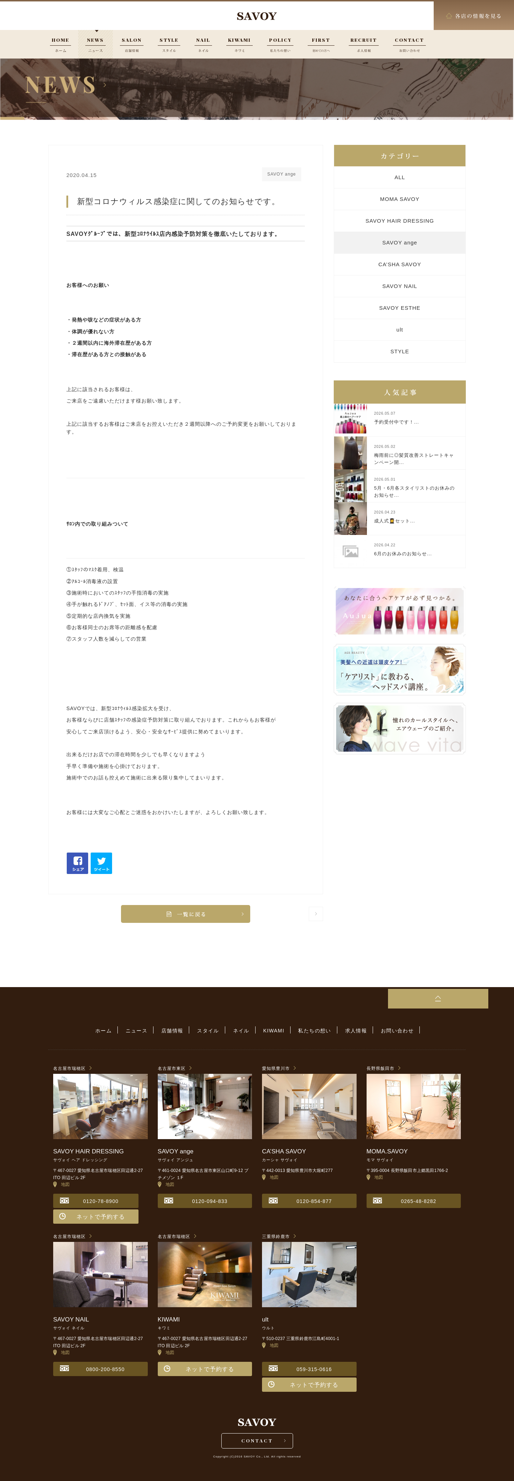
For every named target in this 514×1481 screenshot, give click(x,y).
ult (400, 330)
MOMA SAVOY (400, 199)
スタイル (210, 1030)
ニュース (143, 1030)
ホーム (112, 1030)
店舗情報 (177, 1030)
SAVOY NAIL (399, 286)
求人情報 (350, 1030)
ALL (399, 177)
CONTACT (257, 1441)
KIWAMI (271, 1030)
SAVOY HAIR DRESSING (400, 221)
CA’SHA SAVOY (399, 264)
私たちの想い (310, 1030)
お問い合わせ (389, 1030)
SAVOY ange (399, 242)
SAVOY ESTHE (399, 308)
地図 (61, 1183)
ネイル (241, 1030)
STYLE (399, 351)
